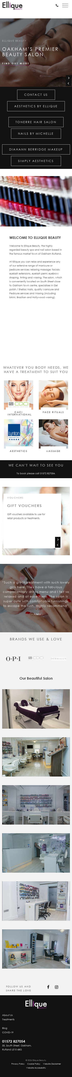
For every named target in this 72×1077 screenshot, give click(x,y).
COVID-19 (7, 1032)
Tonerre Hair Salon (36, 122)
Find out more (15, 63)
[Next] (68, 78)
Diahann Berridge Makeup (36, 149)
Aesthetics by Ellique (36, 106)
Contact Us (36, 95)
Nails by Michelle (36, 133)
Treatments (8, 1019)
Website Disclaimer (52, 1064)
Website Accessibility (36, 1068)
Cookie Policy (33, 1064)
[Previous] (68, 83)
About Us (7, 1015)
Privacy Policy (18, 1064)
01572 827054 (47, 473)
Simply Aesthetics (36, 161)
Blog (4, 1028)
